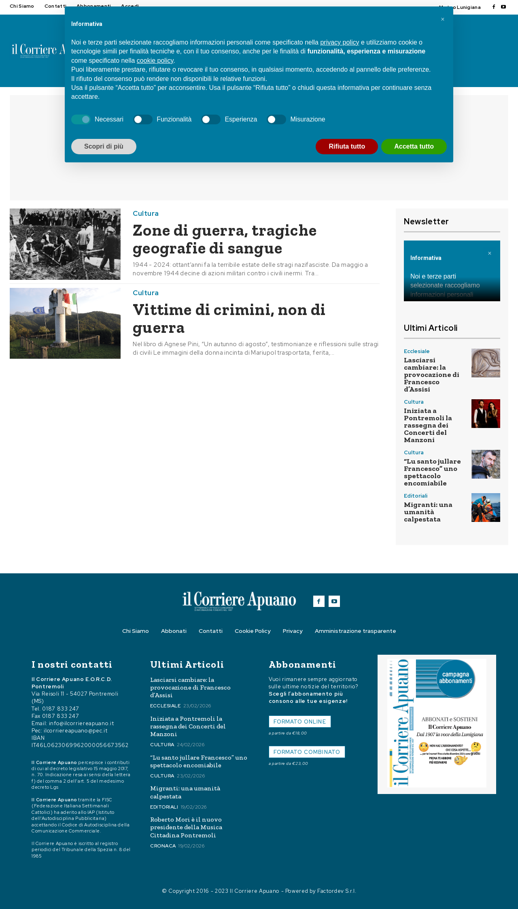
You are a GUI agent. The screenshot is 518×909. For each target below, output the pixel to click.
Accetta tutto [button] (414, 146)
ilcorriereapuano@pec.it (75, 730)
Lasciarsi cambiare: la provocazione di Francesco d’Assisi (431, 375)
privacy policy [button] (339, 42)
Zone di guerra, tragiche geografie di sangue (225, 239)
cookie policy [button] (155, 60)
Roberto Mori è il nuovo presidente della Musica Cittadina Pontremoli (186, 827)
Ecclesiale (417, 351)
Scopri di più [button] (103, 146)
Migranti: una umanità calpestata (428, 512)
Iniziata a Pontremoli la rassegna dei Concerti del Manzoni (428, 425)
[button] (442, 19)
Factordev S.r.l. (336, 891)
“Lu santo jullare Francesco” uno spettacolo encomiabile (432, 472)
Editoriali (415, 495)
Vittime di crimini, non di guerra (229, 318)
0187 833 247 (60, 708)
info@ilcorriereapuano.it (81, 723)
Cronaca (163, 846)
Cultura (146, 213)
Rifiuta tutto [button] (347, 146)
